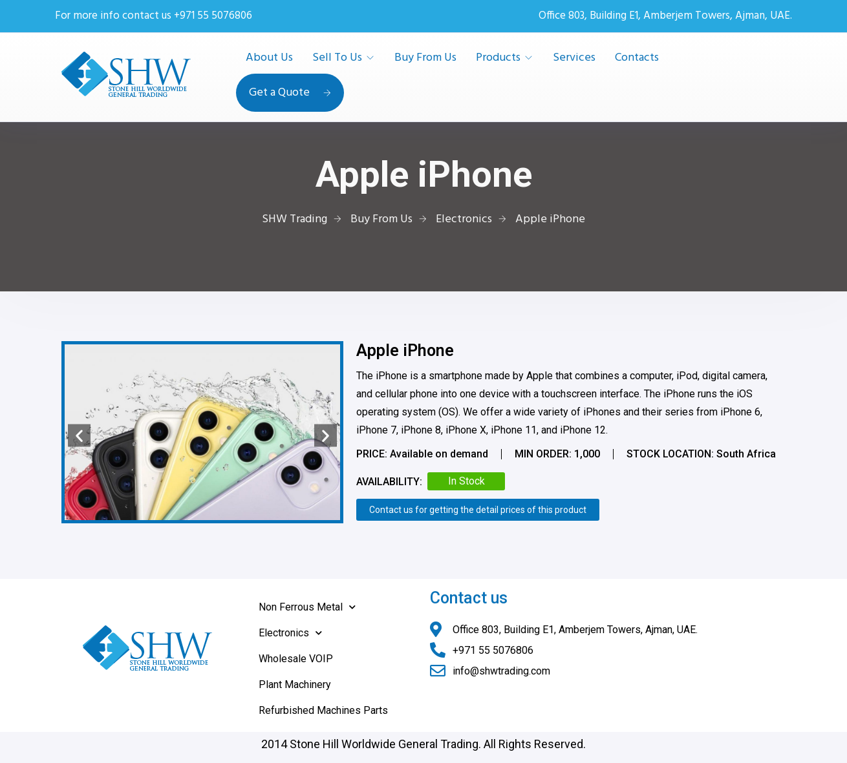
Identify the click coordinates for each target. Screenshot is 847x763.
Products (498, 58)
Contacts (637, 58)
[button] (79, 435)
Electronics (290, 633)
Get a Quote (290, 92)
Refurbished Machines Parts (323, 710)
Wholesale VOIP (296, 659)
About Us (269, 58)
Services (574, 58)
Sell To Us (337, 58)
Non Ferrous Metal (307, 607)
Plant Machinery (295, 684)
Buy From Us (425, 58)
